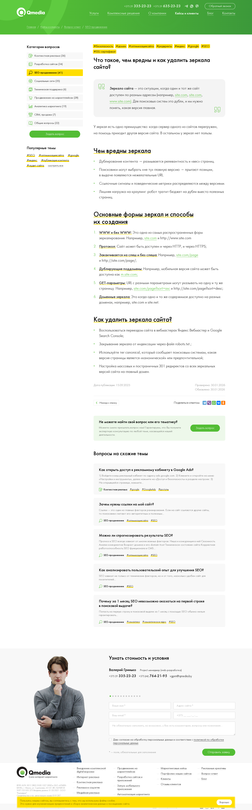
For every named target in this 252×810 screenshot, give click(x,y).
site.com (181, 95)
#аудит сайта (35, 165)
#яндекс (32, 160)
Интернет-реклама (88, 777)
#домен (121, 46)
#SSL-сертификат (105, 51)
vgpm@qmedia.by (181, 676)
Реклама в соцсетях (88, 787)
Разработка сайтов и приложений (129, 779)
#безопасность (103, 46)
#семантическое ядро (154, 622)
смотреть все (55, 165)
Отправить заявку (219, 752)
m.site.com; (129, 274)
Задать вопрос (55, 134)
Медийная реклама (88, 792)
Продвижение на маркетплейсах (127, 770)
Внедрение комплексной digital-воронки (91, 770)
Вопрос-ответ (209, 773)
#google (73, 155)
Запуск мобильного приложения (128, 787)
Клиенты (166, 778)
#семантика (133, 622)
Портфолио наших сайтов (176, 773)
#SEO (31, 155)
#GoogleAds (149, 489)
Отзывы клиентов (171, 784)
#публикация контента (55, 160)
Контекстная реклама (89, 782)
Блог (204, 778)
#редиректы (164, 46)
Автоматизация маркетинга (133, 794)
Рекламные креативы (213, 768)
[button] (110, 696)
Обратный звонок (220, 6)
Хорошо (224, 802)
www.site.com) (120, 101)
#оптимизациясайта (51, 155)
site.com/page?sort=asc (152, 288)
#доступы (163, 489)
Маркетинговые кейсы (174, 768)
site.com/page (187, 255)
